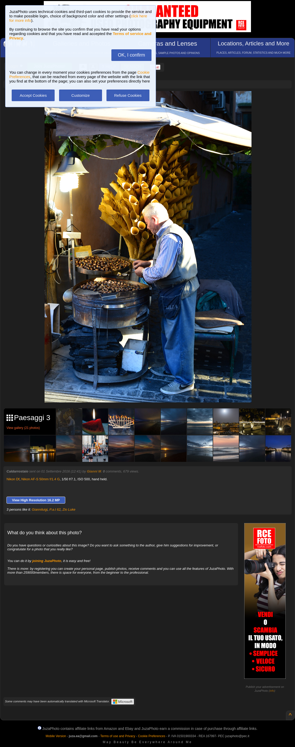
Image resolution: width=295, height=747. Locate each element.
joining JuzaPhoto (46, 561)
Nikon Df (12, 479)
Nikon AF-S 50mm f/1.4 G (40, 479)
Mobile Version (56, 736)
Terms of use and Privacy (117, 736)
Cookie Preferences (151, 736)
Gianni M (94, 471)
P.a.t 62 (55, 509)
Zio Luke (68, 509)
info (272, 690)
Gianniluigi (40, 509)
